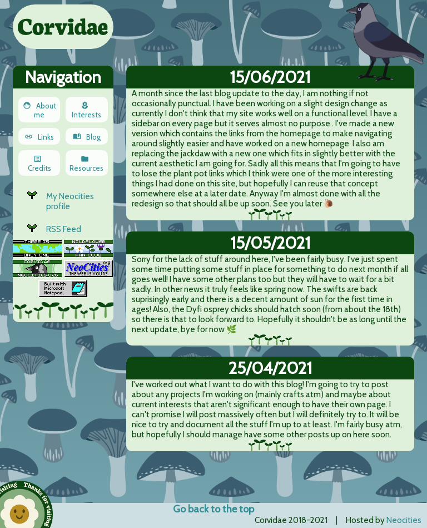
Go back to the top (213, 509)
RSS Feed (63, 229)
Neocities (403, 520)
